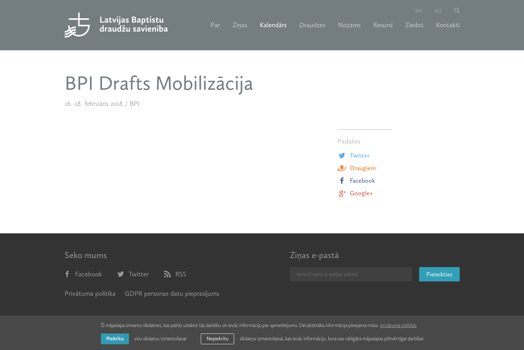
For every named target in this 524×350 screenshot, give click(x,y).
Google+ (355, 193)
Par (215, 25)
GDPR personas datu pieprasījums (172, 293)
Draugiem (357, 168)
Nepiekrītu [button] (217, 339)
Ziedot (414, 25)
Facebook (356, 180)
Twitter (354, 155)
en (418, 11)
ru (438, 11)
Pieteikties (439, 274)
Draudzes (312, 25)
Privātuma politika (90, 293)
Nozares (349, 25)
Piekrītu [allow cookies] (115, 339)
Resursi (383, 25)
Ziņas (239, 25)
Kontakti (448, 25)
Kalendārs (273, 25)
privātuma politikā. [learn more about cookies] (398, 325)
